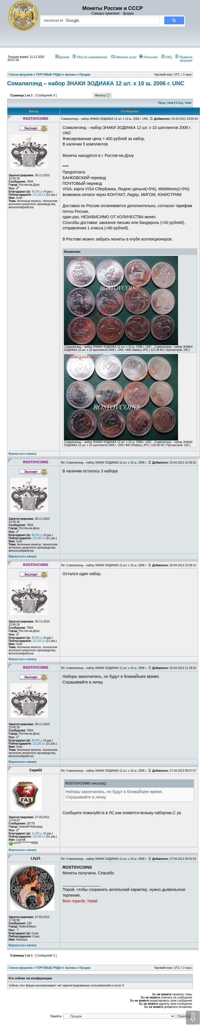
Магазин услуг (124, 57)
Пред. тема (165, 102)
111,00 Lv (39, 194)
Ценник (62, 57)
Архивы (70, 967)
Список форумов (21, 967)
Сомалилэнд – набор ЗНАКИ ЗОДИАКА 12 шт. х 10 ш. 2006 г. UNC (95, 83)
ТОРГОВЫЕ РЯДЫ (49, 967)
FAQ (166, 57)
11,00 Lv (37, 833)
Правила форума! (183, 58)
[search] (99, 20)
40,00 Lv (37, 191)
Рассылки (148, 57)
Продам (84, 967)
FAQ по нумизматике (89, 57)
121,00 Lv (39, 836)
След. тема (183, 102)
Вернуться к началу (23, 453)
